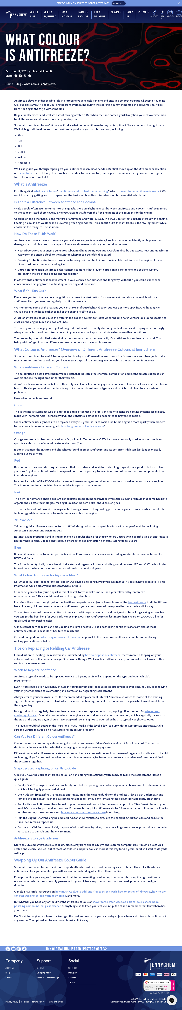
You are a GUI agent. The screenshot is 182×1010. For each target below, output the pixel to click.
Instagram (72, 972)
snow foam (99, 901)
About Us (9, 967)
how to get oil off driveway (134, 891)
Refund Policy (38, 1001)
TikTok (71, 982)
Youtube (72, 977)
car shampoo (151, 901)
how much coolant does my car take (83, 812)
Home (9, 84)
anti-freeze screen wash (102, 891)
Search (143, 12)
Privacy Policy (11, 1001)
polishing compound (26, 906)
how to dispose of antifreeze (102, 655)
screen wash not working (51, 895)
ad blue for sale (132, 901)
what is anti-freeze (45, 191)
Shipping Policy (44, 972)
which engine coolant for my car (60, 637)
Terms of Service (55, 1001)
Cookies (25, 1001)
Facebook (72, 967)
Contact (40, 967)
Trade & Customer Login (48, 977)
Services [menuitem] (116, 12)
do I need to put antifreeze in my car (138, 191)
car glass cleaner (50, 906)
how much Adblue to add (71, 891)
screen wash (114, 901)
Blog (18, 84)
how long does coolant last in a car (82, 426)
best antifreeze (137, 602)
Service (8, 977)
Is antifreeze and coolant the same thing (83, 191)
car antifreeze (25, 173)
